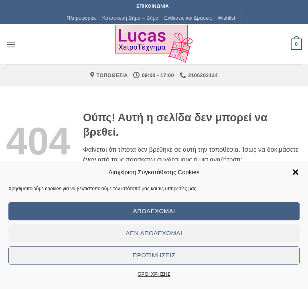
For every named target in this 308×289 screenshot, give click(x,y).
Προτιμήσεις (154, 255)
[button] (296, 172)
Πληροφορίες (82, 18)
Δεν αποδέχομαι (154, 233)
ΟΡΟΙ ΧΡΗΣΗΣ (154, 274)
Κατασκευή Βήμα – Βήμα (130, 18)
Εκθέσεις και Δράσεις (188, 18)
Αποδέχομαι (154, 211)
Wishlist (226, 18)
